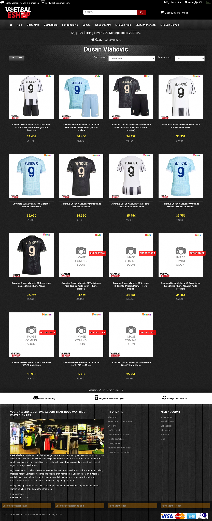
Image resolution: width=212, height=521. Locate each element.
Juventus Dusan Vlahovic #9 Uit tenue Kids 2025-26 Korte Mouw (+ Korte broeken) (81, 127)
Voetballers (50, 24)
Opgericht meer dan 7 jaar (111, 398)
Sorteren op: (99, 57)
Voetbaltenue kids (117, 506)
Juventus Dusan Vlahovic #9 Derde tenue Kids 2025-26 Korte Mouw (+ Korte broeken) (131, 127)
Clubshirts (33, 24)
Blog (163, 439)
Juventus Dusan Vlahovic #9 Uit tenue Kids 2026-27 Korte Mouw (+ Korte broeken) (131, 286)
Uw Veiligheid (114, 430)
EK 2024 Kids (123, 24)
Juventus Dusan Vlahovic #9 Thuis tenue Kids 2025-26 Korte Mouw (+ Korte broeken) (31, 127)
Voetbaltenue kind (38, 514)
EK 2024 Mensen (146, 24)
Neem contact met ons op (120, 421)
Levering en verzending (119, 452)
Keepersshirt (103, 24)
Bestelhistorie (167, 421)
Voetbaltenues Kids (19, 480)
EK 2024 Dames (169, 24)
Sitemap (165, 434)
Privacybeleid (114, 443)
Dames (86, 24)
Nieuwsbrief (167, 430)
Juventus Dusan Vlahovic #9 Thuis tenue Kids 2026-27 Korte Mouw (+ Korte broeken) (81, 286)
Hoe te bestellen (116, 439)
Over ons (112, 426)
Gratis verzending (46, 398)
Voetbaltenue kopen (171, 506)
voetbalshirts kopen (94, 455)
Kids (19, 24)
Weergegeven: (165, 57)
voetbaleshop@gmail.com (55, 3)
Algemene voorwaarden (119, 447)
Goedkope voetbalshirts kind (69, 506)
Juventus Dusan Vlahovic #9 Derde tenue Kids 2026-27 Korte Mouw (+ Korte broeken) (181, 286)
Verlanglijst (166, 426)
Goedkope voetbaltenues (15, 506)
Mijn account (167, 417)
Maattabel (113, 417)
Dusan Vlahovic (112, 40)
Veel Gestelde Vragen (118, 434)
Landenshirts (70, 24)
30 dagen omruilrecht (177, 398)
